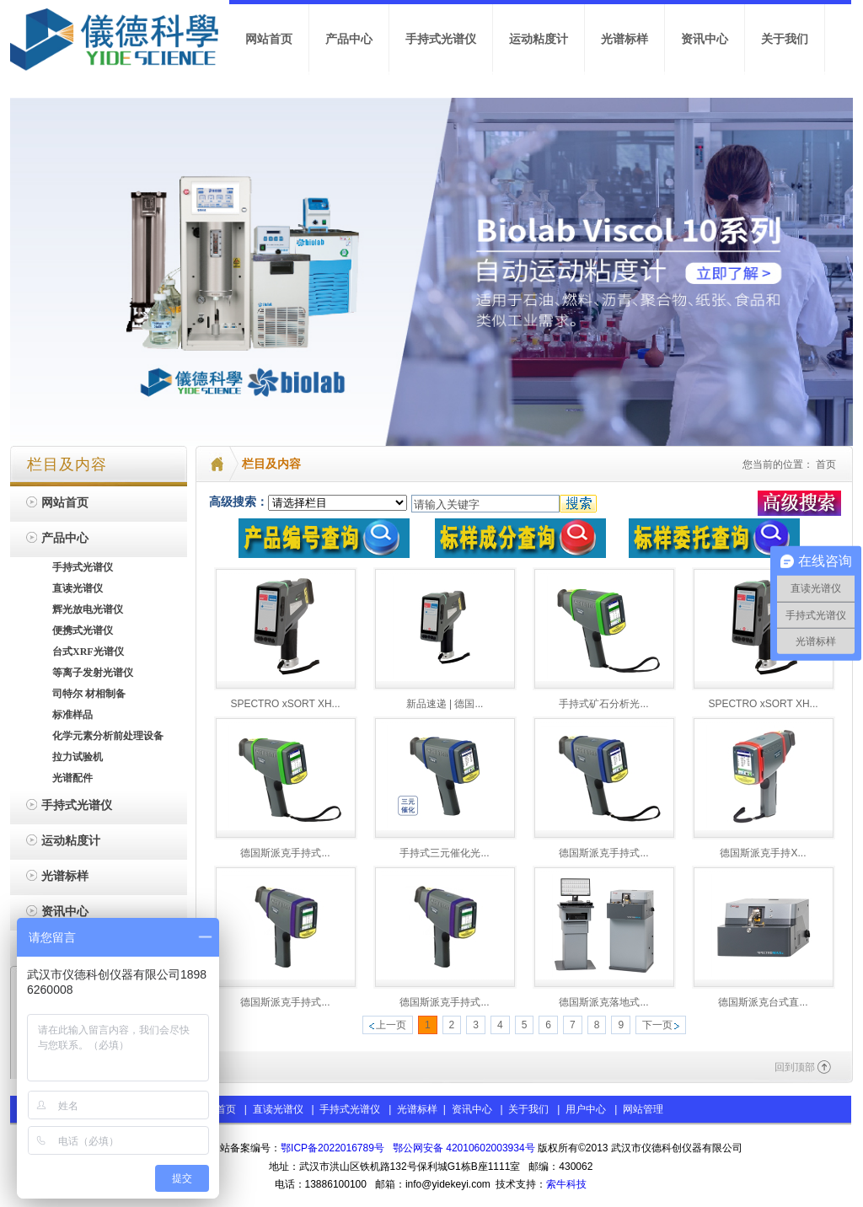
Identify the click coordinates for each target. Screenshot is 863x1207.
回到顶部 (795, 1067)
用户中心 (586, 1109)
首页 (826, 464)
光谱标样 (415, 1109)
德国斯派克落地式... (603, 1002)
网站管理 (643, 1109)
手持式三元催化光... (444, 853)
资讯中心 (472, 1109)
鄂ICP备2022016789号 (332, 1148)
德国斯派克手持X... (763, 853)
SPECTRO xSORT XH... (285, 704)
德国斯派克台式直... (762, 1002)
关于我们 (528, 1109)
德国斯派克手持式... (285, 853)
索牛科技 (566, 1184)
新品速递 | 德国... (445, 704)
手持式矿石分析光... (603, 704)
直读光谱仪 (278, 1109)
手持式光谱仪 (349, 1109)
